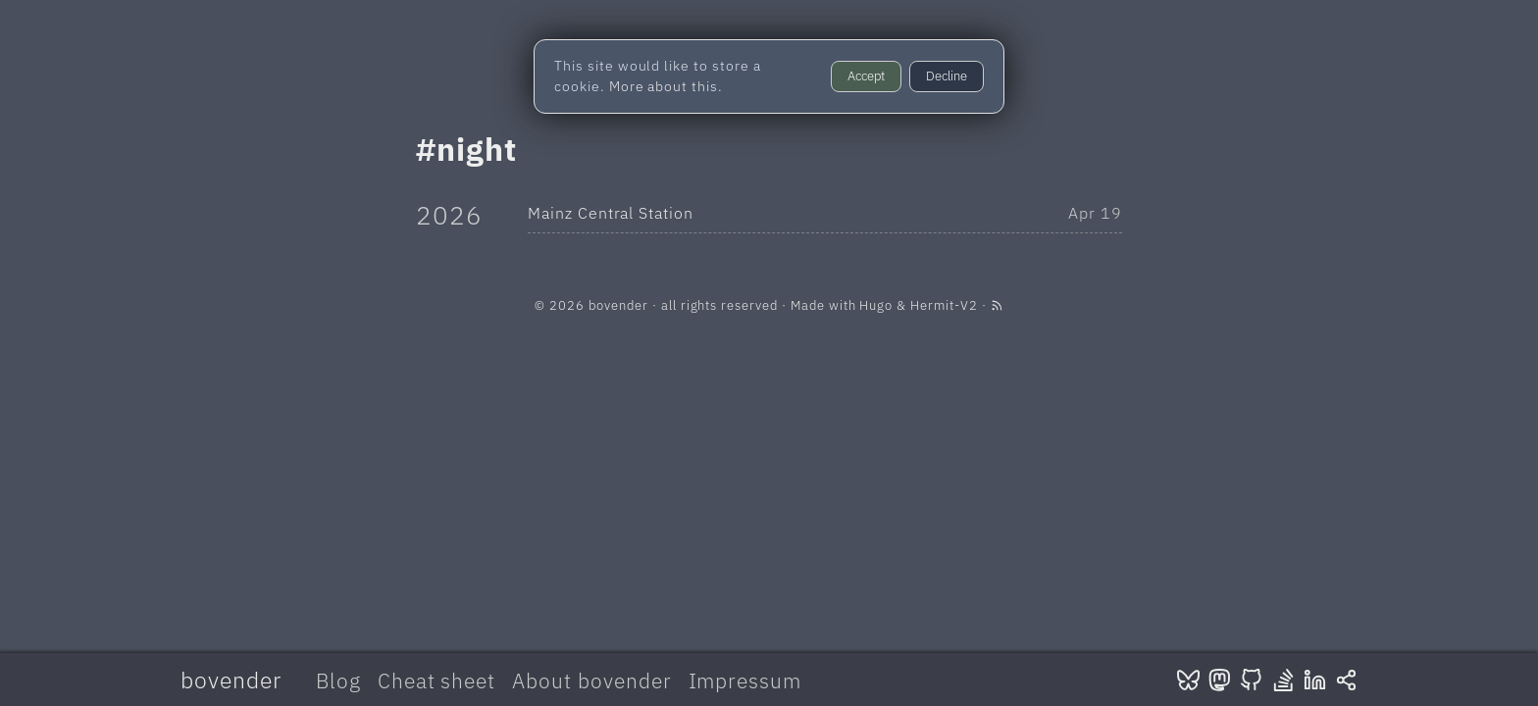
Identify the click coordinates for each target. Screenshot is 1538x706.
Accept (866, 76)
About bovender (591, 680)
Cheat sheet (437, 680)
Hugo (876, 305)
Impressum (745, 680)
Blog (338, 680)
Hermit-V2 (944, 305)
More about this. (666, 86)
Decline (946, 76)
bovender (231, 679)
